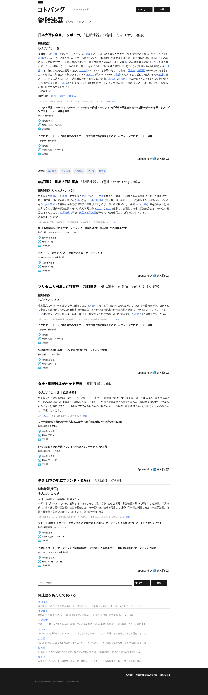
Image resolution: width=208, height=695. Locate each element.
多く (108, 208)
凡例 (113, 101)
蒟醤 (118, 74)
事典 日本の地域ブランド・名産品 (64, 480)
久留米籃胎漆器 (87, 212)
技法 (47, 54)
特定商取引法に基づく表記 (146, 675)
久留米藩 (65, 171)
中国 (101, 196)
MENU (40, 2)
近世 (160, 74)
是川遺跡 (50, 204)
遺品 (79, 200)
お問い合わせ (165, 675)
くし (98, 208)
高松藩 (112, 78)
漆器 (64, 196)
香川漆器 (52, 171)
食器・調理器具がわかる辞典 (60, 384)
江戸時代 (65, 212)
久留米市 (79, 171)
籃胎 (40, 58)
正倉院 (131, 70)
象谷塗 (102, 171)
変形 (84, 196)
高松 (64, 82)
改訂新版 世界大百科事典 (58, 182)
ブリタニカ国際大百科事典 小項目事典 (67, 286)
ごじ (70, 54)
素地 (52, 196)
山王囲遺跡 (97, 200)
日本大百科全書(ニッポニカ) (59, 35)
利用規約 (129, 675)
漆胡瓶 (141, 70)
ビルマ (90, 74)
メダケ (154, 62)
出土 (126, 62)
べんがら (142, 204)
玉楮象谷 (123, 78)
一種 (55, 54)
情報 (108, 101)
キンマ (91, 171)
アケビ (82, 70)
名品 (50, 82)
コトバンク (51, 9)
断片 (125, 200)
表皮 (88, 54)
